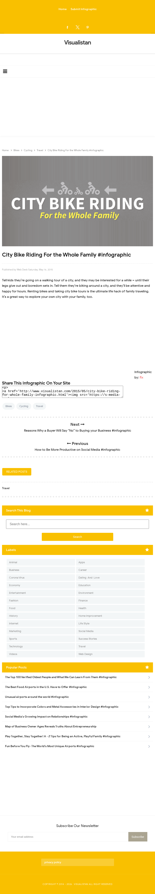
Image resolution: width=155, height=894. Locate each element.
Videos (13, 654)
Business (14, 570)
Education (84, 585)
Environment (86, 593)
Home (63, 9)
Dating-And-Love (89, 577)
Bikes (8, 406)
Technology (16, 646)
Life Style (84, 623)
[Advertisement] (77, 108)
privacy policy (52, 862)
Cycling (23, 406)
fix (141, 377)
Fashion (13, 600)
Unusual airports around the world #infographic (37, 697)
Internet (13, 623)
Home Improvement (90, 616)
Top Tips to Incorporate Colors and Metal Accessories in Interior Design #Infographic (61, 706)
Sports (13, 638)
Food (12, 608)
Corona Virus (16, 577)
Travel (39, 406)
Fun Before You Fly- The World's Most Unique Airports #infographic (49, 746)
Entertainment (17, 593)
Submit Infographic (84, 9)
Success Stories (88, 638)
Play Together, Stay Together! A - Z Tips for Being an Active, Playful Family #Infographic (62, 736)
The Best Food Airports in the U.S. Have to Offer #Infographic (46, 687)
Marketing (15, 631)
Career (83, 570)
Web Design (85, 654)
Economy (14, 585)
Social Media (86, 631)
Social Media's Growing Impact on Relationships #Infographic (46, 716)
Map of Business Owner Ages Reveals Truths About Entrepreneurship (50, 726)
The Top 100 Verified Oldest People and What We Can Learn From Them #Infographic (61, 677)
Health (82, 608)
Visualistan (81, 884)
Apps (82, 562)
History (13, 616)
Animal (13, 562)
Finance (83, 600)
